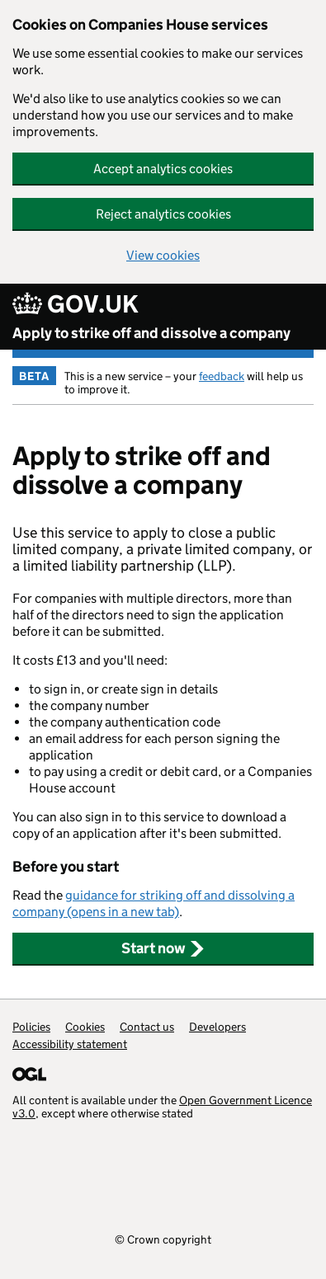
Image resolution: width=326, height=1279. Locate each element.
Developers (217, 1026)
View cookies (163, 255)
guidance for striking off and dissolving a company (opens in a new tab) (153, 903)
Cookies (85, 1026)
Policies (31, 1026)
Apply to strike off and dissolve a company (151, 333)
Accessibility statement (69, 1044)
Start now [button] (163, 948)
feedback (221, 376)
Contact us (147, 1026)
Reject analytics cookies (163, 214)
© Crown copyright (163, 1239)
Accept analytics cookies (163, 168)
